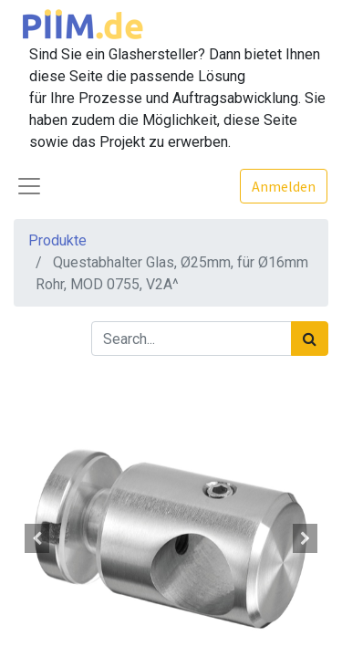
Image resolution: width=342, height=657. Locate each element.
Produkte (57, 240)
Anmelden (284, 186)
